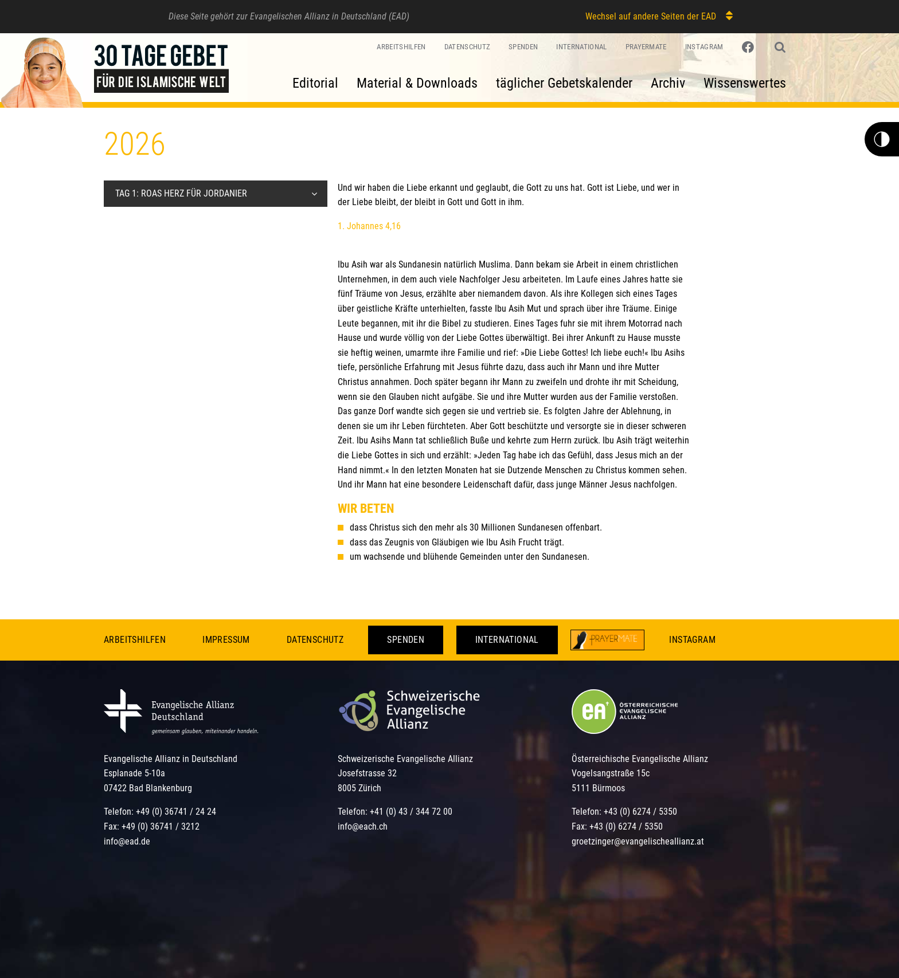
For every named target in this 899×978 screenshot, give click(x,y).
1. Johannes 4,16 (369, 226)
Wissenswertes (744, 83)
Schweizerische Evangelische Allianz (405, 758)
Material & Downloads (417, 83)
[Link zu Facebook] (749, 47)
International (581, 46)
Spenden (523, 46)
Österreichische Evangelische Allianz (640, 758)
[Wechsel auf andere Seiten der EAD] (723, 15)
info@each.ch (363, 826)
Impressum (226, 639)
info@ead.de (127, 841)
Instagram (704, 46)
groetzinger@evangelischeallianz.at (638, 841)
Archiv (668, 83)
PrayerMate (646, 46)
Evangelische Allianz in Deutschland (170, 758)
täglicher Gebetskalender (564, 83)
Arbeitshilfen (401, 46)
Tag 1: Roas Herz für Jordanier (181, 193)
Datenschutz (467, 46)
